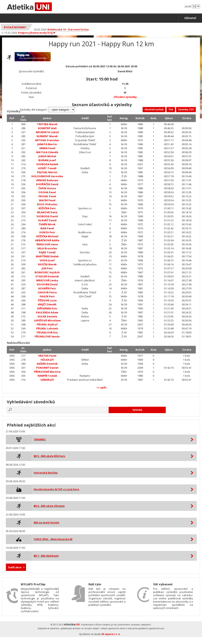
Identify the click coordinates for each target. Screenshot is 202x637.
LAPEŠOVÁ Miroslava (47, 320)
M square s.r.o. (111, 634)
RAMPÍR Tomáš (47, 375)
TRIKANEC (40, 439)
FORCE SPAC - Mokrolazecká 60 (53, 539)
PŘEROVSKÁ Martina (47, 371)
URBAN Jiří (47, 379)
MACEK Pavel (47, 200)
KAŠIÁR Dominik (47, 363)
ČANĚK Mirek (47, 224)
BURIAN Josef (47, 160)
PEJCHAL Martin (47, 172)
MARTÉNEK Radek (47, 256)
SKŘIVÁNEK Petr (47, 308)
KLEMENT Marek (47, 136)
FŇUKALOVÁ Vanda (47, 336)
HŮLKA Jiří (47, 359)
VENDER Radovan (47, 180)
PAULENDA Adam (47, 312)
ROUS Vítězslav (47, 204)
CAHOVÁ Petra (47, 292)
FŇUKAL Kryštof (47, 324)
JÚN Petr (47, 268)
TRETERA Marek (47, 124)
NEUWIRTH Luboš (47, 132)
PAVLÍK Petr (47, 296)
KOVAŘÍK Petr (47, 288)
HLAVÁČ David (47, 220)
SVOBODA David (47, 216)
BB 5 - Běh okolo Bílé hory (49, 456)
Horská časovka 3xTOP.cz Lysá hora (56, 489)
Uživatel (190, 18)
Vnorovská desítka (46, 472)
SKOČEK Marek (47, 264)
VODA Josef (47, 260)
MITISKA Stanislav (47, 140)
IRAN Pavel (47, 228)
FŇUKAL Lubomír (47, 328)
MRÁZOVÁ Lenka (47, 280)
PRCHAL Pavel (47, 196)
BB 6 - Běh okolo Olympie (49, 506)
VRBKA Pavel (47, 148)
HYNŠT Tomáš (47, 168)
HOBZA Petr (47, 232)
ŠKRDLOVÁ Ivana (47, 244)
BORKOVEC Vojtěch (47, 272)
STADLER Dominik (47, 276)
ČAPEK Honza (47, 188)
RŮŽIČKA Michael (47, 236)
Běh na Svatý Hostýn (46, 522)
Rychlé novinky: (15, 27)
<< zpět (101, 387)
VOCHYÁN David (47, 284)
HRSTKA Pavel (47, 355)
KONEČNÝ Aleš (47, 128)
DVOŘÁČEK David (47, 184)
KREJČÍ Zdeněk (47, 304)
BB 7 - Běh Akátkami (46, 556)
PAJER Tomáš (47, 252)
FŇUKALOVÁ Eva (47, 332)
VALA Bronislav (47, 248)
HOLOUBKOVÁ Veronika (47, 176)
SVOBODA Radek (47, 164)
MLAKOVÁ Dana (47, 212)
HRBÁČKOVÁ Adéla (47, 240)
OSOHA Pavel (47, 192)
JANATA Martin (47, 144)
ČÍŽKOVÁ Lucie (47, 300)
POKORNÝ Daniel (47, 367)
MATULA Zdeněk (47, 152)
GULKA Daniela (47, 316)
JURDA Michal (47, 156)
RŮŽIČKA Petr (47, 208)
